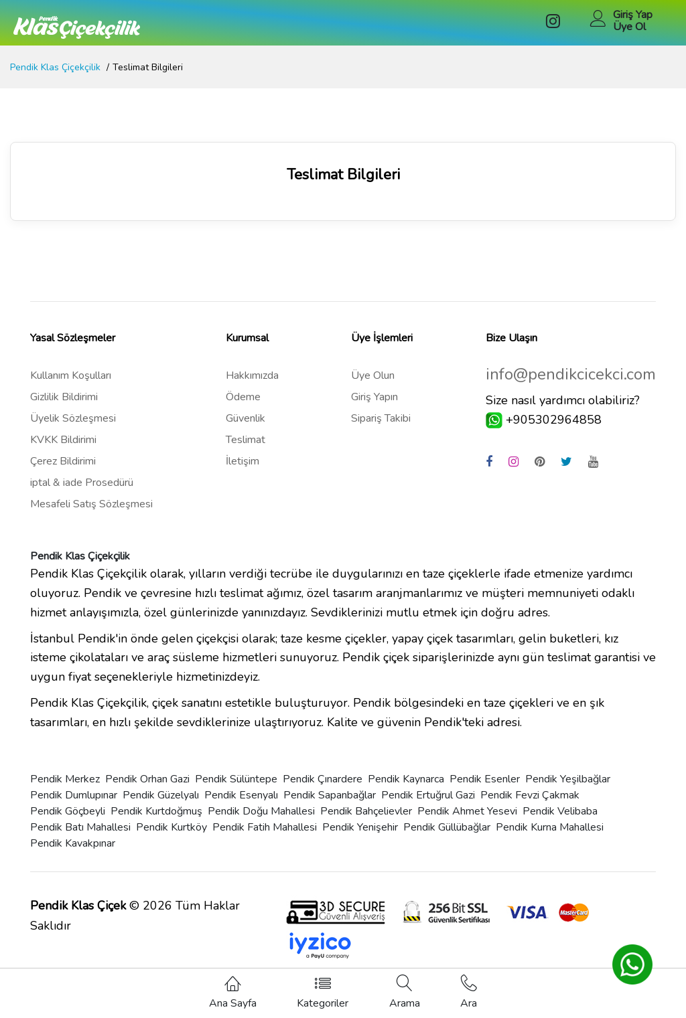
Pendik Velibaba (560, 811)
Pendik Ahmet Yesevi (467, 811)
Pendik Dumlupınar (73, 795)
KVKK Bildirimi (63, 439)
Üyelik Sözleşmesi (73, 418)
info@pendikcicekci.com (571, 374)
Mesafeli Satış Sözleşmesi (91, 504)
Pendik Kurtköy (171, 827)
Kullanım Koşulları (70, 375)
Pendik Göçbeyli (67, 811)
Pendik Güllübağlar (446, 827)
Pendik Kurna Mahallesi (550, 827)
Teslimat (245, 439)
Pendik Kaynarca (406, 779)
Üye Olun (373, 375)
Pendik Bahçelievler (366, 811)
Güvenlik (245, 418)
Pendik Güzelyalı (161, 795)
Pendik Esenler (485, 779)
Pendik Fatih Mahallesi (264, 827)
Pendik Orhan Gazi (147, 779)
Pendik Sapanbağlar (329, 795)
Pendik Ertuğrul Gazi (428, 795)
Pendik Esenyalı (241, 795)
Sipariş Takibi (381, 418)
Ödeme (243, 397)
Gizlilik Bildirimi (64, 397)
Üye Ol (629, 27)
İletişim (242, 461)
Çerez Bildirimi (63, 461)
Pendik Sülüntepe (236, 779)
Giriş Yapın (374, 397)
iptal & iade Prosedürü (81, 482)
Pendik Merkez (65, 779)
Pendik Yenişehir (360, 827)
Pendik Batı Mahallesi (80, 827)
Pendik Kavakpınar (72, 843)
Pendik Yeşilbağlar (567, 779)
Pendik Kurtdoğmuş (156, 811)
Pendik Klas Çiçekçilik (55, 67)
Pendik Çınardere (322, 779)
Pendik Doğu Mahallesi (261, 811)
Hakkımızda (252, 375)
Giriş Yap (633, 15)
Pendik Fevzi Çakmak (529, 795)
